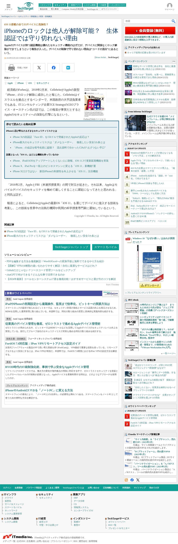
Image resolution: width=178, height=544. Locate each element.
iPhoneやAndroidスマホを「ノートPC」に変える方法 (39, 390)
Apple (10, 83)
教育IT (77, 525)
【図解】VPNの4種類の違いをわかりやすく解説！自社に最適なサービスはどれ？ (52, 265)
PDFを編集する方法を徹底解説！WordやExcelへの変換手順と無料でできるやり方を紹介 (55, 261)
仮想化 (8, 501)
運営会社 (83, 541)
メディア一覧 (9, 541)
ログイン (7, 488)
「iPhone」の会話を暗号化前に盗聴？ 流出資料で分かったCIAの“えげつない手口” (59, 147)
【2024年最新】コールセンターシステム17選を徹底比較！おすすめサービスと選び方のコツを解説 (61, 279)
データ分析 (79, 501)
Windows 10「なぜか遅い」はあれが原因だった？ (154, 240)
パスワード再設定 (34, 488)
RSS (126, 479)
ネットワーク (11, 510)
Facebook (132, 479)
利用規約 (126, 488)
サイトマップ (140, 488)
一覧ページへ (169, 353)
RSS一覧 (112, 525)
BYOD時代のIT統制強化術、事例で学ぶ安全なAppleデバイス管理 (47, 366)
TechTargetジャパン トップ (71, 247)
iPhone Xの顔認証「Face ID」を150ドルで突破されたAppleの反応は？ (51, 137)
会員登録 (18, 488)
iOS (30, 83)
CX (75, 504)
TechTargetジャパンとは (73, 488)
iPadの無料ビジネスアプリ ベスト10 (148, 221)
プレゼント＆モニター (119, 528)
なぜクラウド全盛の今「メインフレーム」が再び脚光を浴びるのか (160, 119)
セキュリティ (42, 83)
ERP (76, 498)
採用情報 (93, 541)
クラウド (9, 498)
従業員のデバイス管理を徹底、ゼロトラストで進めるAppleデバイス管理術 (52, 323)
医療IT (77, 522)
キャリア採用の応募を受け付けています (146, 52)
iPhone (21, 83)
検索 (173, 21)
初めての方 (154, 488)
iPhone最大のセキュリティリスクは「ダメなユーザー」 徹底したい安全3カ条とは (59, 142)
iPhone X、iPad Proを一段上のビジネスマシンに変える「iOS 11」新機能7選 (54, 166)
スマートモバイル (105, 247)
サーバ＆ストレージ (14, 504)
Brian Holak (100, 57)
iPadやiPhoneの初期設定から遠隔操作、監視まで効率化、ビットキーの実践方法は (57, 303)
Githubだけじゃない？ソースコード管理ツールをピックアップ (41, 270)
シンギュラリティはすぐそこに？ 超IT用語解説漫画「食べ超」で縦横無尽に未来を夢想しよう (157, 320)
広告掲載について (111, 488)
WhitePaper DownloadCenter (110, 294)
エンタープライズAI (83, 510)
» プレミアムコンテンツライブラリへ (143, 292)
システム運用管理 (13, 513)
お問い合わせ (93, 488)
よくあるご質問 (52, 488)
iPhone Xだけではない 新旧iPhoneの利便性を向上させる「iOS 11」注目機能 (55, 171)
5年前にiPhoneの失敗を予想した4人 (147, 183)
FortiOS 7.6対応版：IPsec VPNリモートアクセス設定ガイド (43, 343)
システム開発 (11, 522)
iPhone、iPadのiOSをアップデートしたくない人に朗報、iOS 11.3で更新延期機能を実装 (61, 160)
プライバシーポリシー (61, 541)
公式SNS (21, 541)
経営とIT (43, 522)
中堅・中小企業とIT (48, 525)
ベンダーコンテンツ (137, 61)
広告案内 (31, 541)
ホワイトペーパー (116, 522)
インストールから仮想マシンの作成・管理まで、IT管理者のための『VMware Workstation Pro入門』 (156, 345)
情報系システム (81, 507)
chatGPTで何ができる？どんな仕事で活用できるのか (36, 274)
